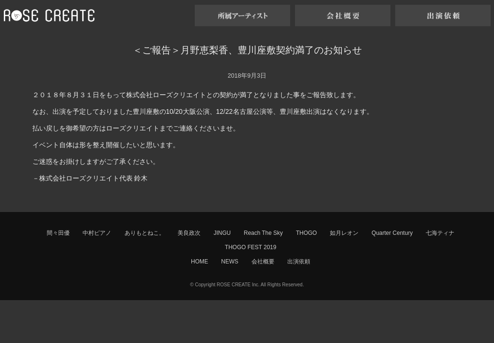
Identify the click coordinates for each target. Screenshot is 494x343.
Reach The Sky (263, 233)
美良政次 (189, 233)
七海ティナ (440, 233)
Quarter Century (392, 233)
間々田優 (58, 233)
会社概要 (263, 261)
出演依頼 (298, 261)
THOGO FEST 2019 (250, 247)
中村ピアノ (97, 233)
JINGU (222, 233)
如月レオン (344, 233)
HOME (199, 261)
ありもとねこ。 (145, 233)
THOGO (306, 233)
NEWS (229, 261)
